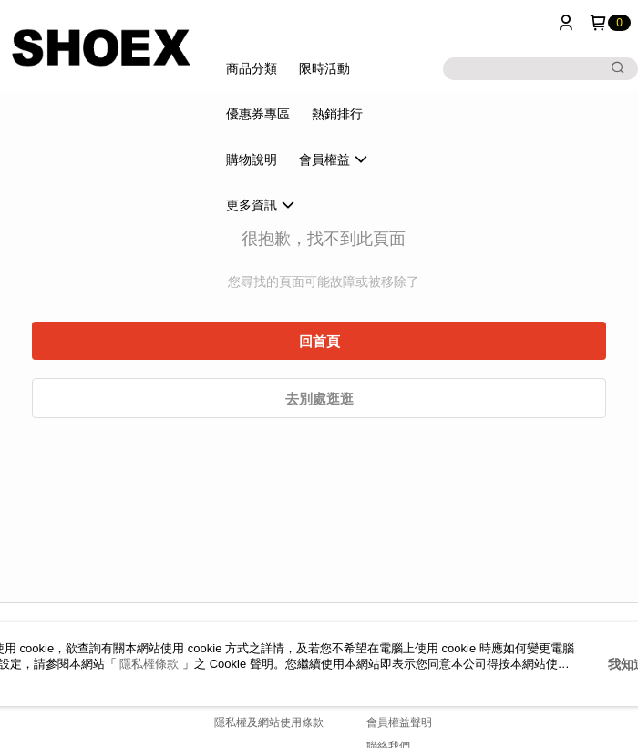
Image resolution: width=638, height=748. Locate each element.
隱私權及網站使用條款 (269, 722)
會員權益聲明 (399, 722)
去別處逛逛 (319, 398)
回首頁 (319, 341)
